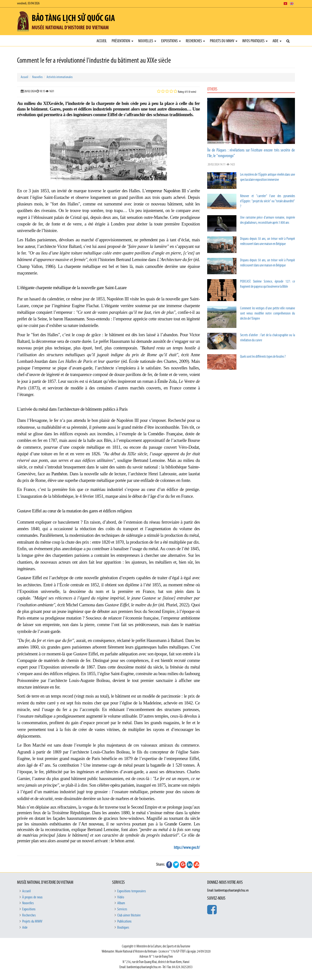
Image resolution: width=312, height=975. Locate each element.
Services (122, 909)
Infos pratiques (255, 41)
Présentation (122, 41)
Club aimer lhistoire (129, 915)
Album (121, 903)
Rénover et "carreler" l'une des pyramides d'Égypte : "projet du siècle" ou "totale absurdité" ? (267, 201)
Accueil (102, 41)
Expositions (171, 41)
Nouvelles (147, 41)
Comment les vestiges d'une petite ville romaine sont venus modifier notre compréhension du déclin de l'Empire (267, 314)
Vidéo (120, 897)
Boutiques (123, 928)
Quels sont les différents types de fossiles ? (263, 357)
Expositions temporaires (131, 891)
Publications (124, 922)
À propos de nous (32, 897)
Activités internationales (60, 77)
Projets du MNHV (223, 41)
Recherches (195, 41)
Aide (277, 41)
